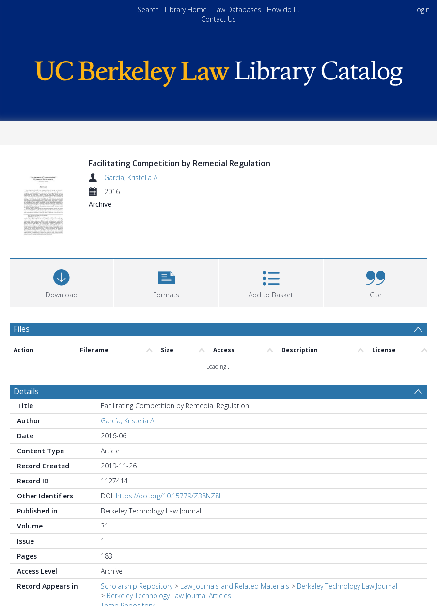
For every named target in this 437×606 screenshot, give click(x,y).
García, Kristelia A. (131, 177)
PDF (21, 592)
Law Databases (237, 9)
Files (22, 292)
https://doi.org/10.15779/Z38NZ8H (170, 458)
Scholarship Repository (136, 548)
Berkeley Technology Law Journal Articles (169, 558)
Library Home (186, 9)
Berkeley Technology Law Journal (347, 548)
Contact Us (218, 19)
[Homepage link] (218, 71)
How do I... (283, 9)
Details (26, 354)
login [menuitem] (422, 9)
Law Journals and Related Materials (234, 548)
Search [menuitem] (148, 9)
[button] (166, 245)
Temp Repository (127, 568)
